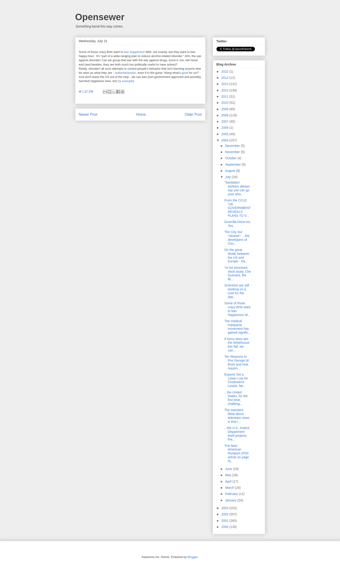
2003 (225, 508)
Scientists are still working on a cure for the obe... (236, 291)
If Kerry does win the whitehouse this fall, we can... (236, 344)
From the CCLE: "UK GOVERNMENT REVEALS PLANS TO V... (237, 207)
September (233, 164)
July (228, 177)
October (231, 158)
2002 (225, 514)
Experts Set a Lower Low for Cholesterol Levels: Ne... (236, 380)
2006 (225, 127)
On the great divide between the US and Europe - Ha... (236, 255)
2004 (225, 140)
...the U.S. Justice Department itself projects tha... (236, 433)
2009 (225, 109)
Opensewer (100, 17)
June (229, 469)
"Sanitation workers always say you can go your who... (237, 188)
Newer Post (88, 114)
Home (141, 114)
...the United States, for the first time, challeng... (236, 398)
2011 (225, 96)
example (127, 81)
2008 (225, 115)
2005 (225, 134)
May (228, 475)
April (228, 481)
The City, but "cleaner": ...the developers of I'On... (236, 237)
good (185, 72)
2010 (225, 102)
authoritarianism (125, 72)
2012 (225, 90)
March (230, 487)
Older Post (193, 114)
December (233, 146)
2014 (225, 78)
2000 (225, 527)
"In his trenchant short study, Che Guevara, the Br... (237, 273)
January (231, 500)
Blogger (193, 557)
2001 (225, 520)
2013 (225, 84)
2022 (225, 71)
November (233, 152)
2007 (225, 121)
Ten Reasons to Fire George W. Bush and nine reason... (236, 362)
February (232, 494)
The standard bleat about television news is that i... (236, 415)
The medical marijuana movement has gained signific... (237, 326)
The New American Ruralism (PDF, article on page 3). (236, 453)
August (230, 171)
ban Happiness (134, 52)
